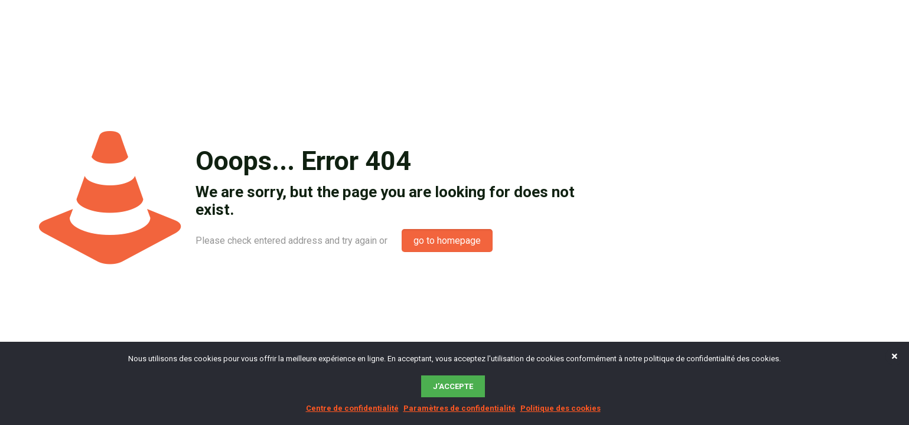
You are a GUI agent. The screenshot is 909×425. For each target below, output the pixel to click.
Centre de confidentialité (352, 408)
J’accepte (453, 386)
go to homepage (447, 240)
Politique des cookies (560, 408)
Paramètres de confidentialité (459, 408)
